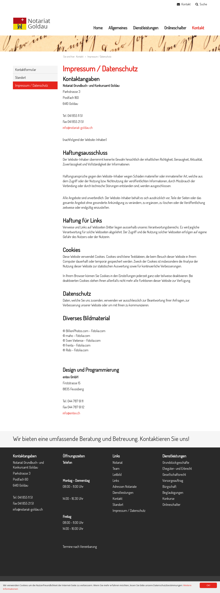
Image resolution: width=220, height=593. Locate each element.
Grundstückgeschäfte (175, 462)
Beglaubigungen (172, 492)
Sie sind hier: (69, 56)
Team (116, 468)
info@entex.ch (71, 413)
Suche (203, 4)
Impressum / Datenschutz (99, 56)
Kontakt (186, 4)
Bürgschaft (169, 486)
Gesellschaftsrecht (174, 474)
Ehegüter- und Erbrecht (177, 468)
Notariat (118, 462)
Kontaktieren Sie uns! (164, 438)
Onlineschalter (171, 504)
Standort (118, 504)
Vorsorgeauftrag (172, 480)
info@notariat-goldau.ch (78, 127)
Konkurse (168, 498)
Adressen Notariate (125, 486)
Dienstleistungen (123, 492)
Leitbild (117, 474)
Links (116, 480)
